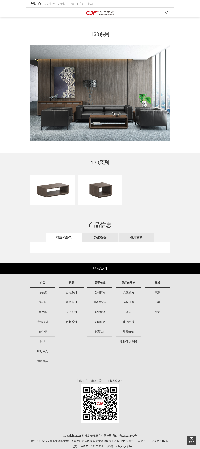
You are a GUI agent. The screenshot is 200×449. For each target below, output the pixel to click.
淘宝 (157, 311)
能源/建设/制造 (129, 341)
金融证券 (128, 302)
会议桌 (43, 311)
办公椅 (43, 302)
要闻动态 (100, 321)
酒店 (128, 311)
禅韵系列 (71, 302)
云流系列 (71, 311)
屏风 (42, 341)
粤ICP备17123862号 (124, 435)
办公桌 (43, 292)
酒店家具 (42, 361)
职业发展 (100, 311)
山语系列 (71, 292)
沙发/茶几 (42, 321)
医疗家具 (42, 351)
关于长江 (63, 3)
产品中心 (35, 3)
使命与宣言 (100, 302)
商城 (90, 3)
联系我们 (100, 268)
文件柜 (43, 331)
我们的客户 (78, 3)
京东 (157, 292)
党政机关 (128, 292)
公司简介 (100, 292)
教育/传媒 (128, 331)
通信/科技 (128, 321)
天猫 (157, 302)
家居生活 (49, 3)
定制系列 (71, 321)
